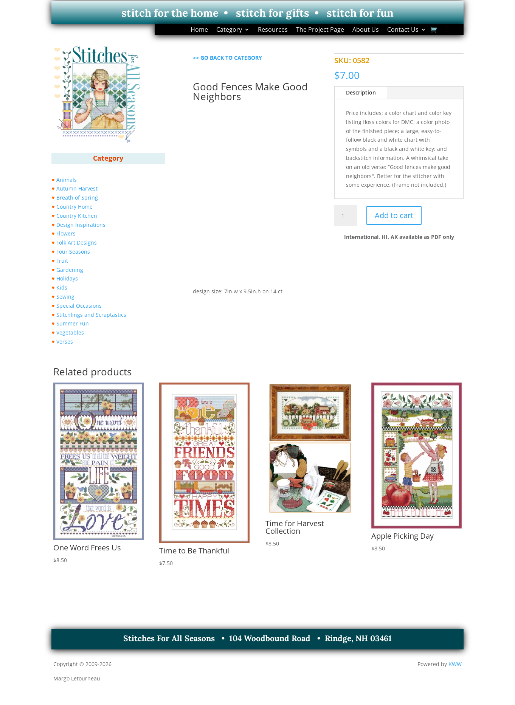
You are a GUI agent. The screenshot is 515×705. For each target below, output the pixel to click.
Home (199, 30)
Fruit (62, 260)
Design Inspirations (80, 224)
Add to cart (394, 215)
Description (361, 92)
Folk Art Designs (76, 242)
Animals (66, 179)
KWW (455, 664)
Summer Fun (72, 323)
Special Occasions (79, 305)
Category (229, 30)
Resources (273, 30)
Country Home (74, 206)
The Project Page (320, 30)
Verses (64, 341)
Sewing (65, 296)
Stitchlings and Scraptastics (91, 314)
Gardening (69, 269)
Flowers (66, 233)
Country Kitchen (76, 215)
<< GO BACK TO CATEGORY (227, 57)
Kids (61, 287)
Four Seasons (73, 251)
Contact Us (403, 30)
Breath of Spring (77, 197)
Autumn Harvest (77, 188)
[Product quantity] (345, 215)
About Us (365, 30)
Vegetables (70, 332)
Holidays (67, 278)
